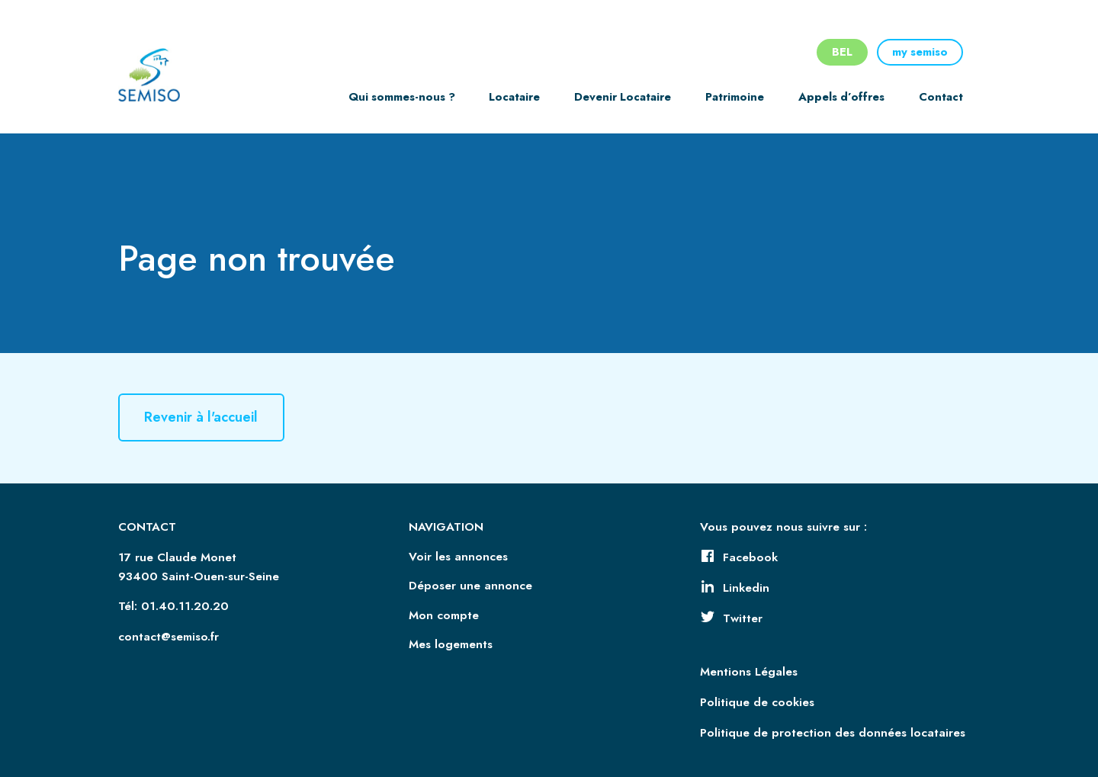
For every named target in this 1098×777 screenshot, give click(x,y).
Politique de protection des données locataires (832, 732)
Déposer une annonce (470, 585)
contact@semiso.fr (168, 636)
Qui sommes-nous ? (401, 96)
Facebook (739, 557)
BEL (842, 51)
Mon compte (444, 615)
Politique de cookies (757, 702)
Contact (941, 96)
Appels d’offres (841, 96)
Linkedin (734, 588)
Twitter (731, 618)
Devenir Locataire (622, 96)
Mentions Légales (749, 671)
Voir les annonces (458, 556)
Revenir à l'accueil (201, 418)
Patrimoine (734, 96)
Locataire (514, 96)
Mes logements (451, 644)
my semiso (920, 51)
